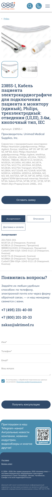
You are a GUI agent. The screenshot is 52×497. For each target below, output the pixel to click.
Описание (38, 218)
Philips (6, 18)
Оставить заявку (26, 200)
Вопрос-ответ (6, 464)
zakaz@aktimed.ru (17, 324)
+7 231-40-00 (16, 309)
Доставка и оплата (13, 227)
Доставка (5, 460)
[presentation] (22, 392)
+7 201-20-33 (16, 317)
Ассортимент (13, 218)
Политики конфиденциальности (29, 382)
